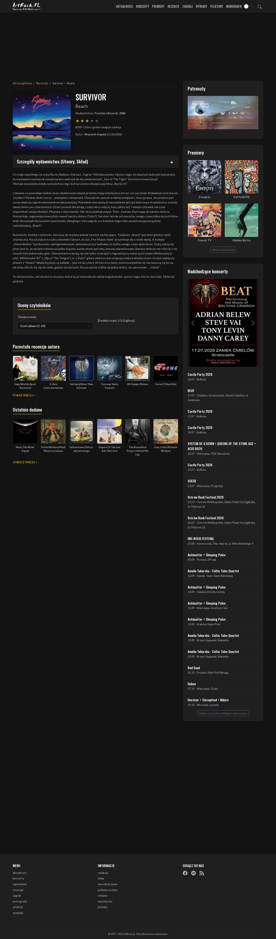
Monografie (234, 6)
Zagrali (187, 6)
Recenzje (173, 6)
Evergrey (204, 197)
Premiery (158, 6)
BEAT (191, 390)
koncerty (18, 878)
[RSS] (201, 873)
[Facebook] (185, 873)
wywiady (18, 912)
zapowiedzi (19, 884)
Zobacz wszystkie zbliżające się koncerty (223, 713)
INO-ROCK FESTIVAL (201, 538)
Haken (192, 683)
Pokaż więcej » (24, 395)
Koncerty (142, 6)
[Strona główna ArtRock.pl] (27, 6)
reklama (102, 895)
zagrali (17, 895)
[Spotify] (193, 873)
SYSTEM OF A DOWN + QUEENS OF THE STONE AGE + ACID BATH (222, 446)
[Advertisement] (138, 44)
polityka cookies (108, 890)
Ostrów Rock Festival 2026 (206, 497)
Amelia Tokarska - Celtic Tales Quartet (213, 570)
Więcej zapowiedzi (223, 249)
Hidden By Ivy (241, 240)
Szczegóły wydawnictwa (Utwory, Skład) (52, 161)
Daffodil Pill (241, 197)
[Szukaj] (259, 6)
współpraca (105, 901)
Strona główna (22, 83)
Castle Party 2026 (200, 374)
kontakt (102, 907)
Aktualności (124, 6)
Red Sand (194, 667)
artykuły (18, 907)
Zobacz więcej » (25, 462)
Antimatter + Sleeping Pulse (207, 554)
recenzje (18, 890)
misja (101, 878)
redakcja (103, 872)
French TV (204, 240)
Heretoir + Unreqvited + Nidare (208, 699)
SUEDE (192, 480)
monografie (20, 901)
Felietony (216, 6)
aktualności (19, 872)
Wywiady (201, 6)
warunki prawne (107, 884)
